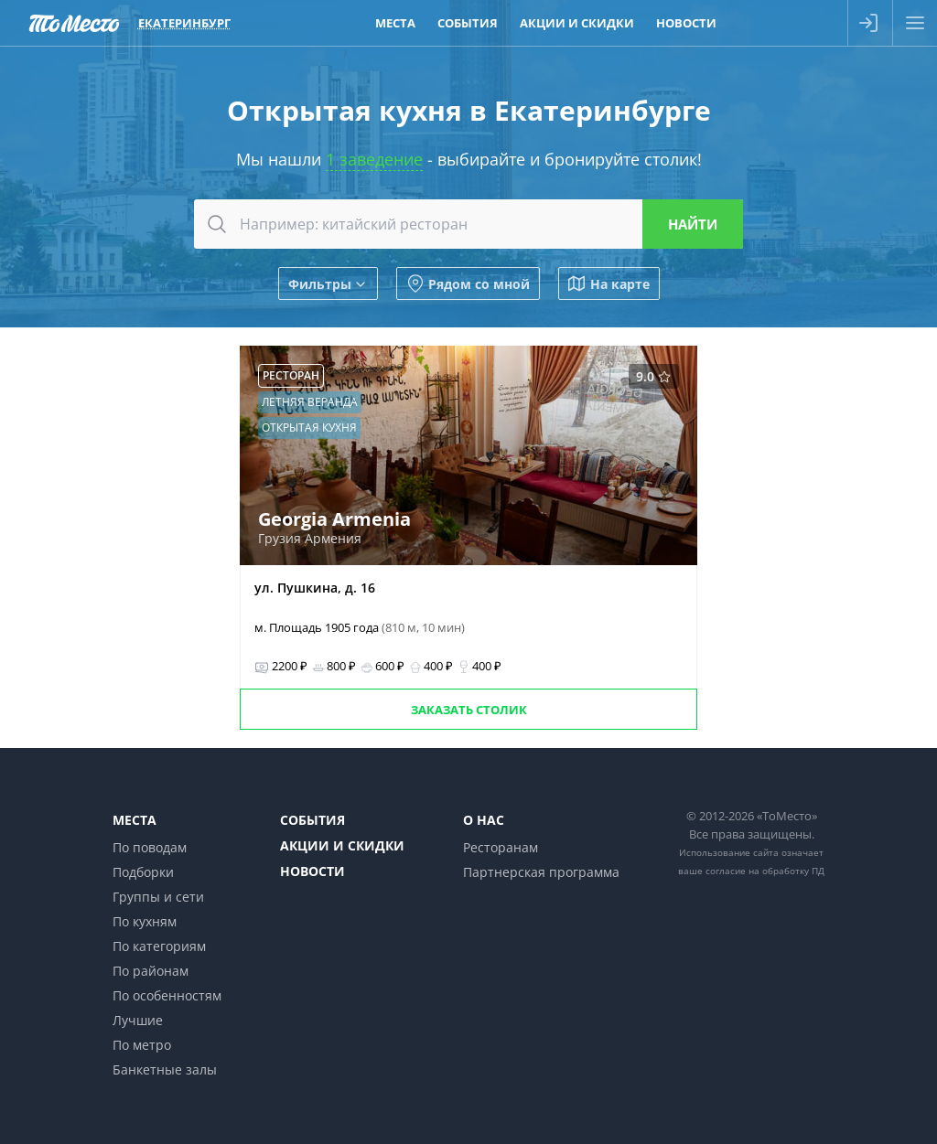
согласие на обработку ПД (764, 870)
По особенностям (167, 995)
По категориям (159, 946)
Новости (312, 871)
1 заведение (374, 159)
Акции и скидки (342, 845)
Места (134, 820)
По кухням (145, 921)
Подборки (143, 872)
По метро (142, 1044)
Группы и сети (158, 896)
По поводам (150, 847)
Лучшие (138, 1020)
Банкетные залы (165, 1069)
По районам (150, 970)
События (312, 820)
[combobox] (468, 224)
